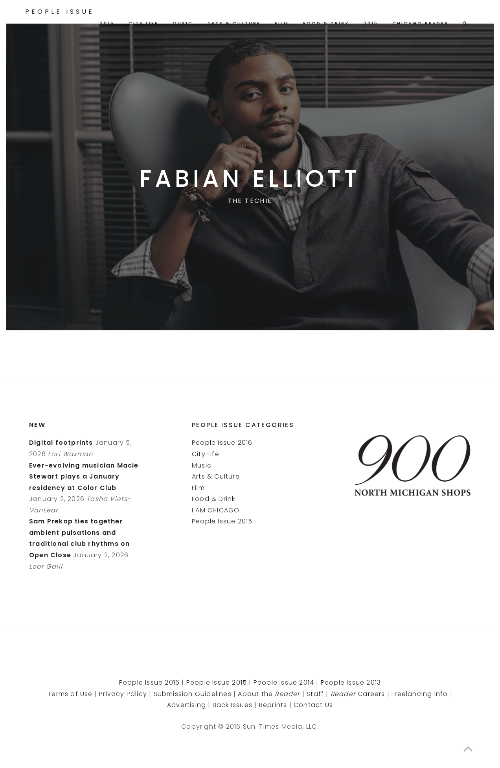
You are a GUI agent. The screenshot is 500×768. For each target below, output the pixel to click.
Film (282, 23)
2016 (107, 23)
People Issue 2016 (222, 442)
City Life (143, 23)
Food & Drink (326, 23)
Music (183, 23)
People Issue (59, 11)
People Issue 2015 (222, 521)
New (37, 424)
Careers (358, 693)
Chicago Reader (420, 23)
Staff (315, 693)
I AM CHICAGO (215, 510)
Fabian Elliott (250, 178)
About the (269, 693)
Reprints (273, 704)
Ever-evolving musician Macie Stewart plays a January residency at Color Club (84, 476)
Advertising (186, 704)
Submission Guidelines (193, 693)
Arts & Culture (234, 23)
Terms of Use (70, 693)
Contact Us (313, 704)
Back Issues (232, 704)
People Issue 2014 (284, 682)
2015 (371, 23)
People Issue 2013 (351, 682)
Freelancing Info (420, 693)
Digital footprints (61, 442)
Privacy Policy (123, 693)
